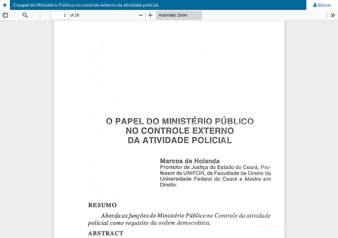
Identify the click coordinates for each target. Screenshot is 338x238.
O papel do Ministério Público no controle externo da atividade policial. (86, 5)
